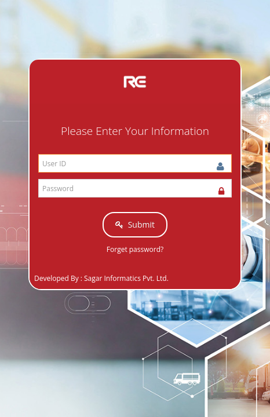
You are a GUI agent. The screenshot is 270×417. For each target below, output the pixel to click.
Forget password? (135, 249)
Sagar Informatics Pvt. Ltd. (126, 278)
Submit (135, 224)
